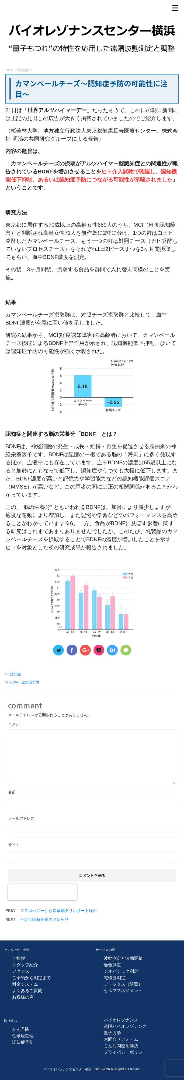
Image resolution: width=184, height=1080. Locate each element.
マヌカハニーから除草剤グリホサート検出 (58, 910)
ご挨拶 (18, 958)
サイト (13, 845)
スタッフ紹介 (25, 965)
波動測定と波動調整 (123, 958)
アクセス (20, 971)
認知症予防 (30, 682)
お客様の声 (23, 997)
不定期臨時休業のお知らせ (44, 919)
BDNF (14, 682)
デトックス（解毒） (123, 984)
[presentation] (42, 892)
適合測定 (112, 965)
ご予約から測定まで (31, 977)
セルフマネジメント (123, 990)
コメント (15, 724)
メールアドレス (21, 818)
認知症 (15, 674)
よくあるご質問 (27, 990)
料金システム (25, 984)
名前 (12, 792)
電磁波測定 (114, 977)
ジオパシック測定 (121, 971)
